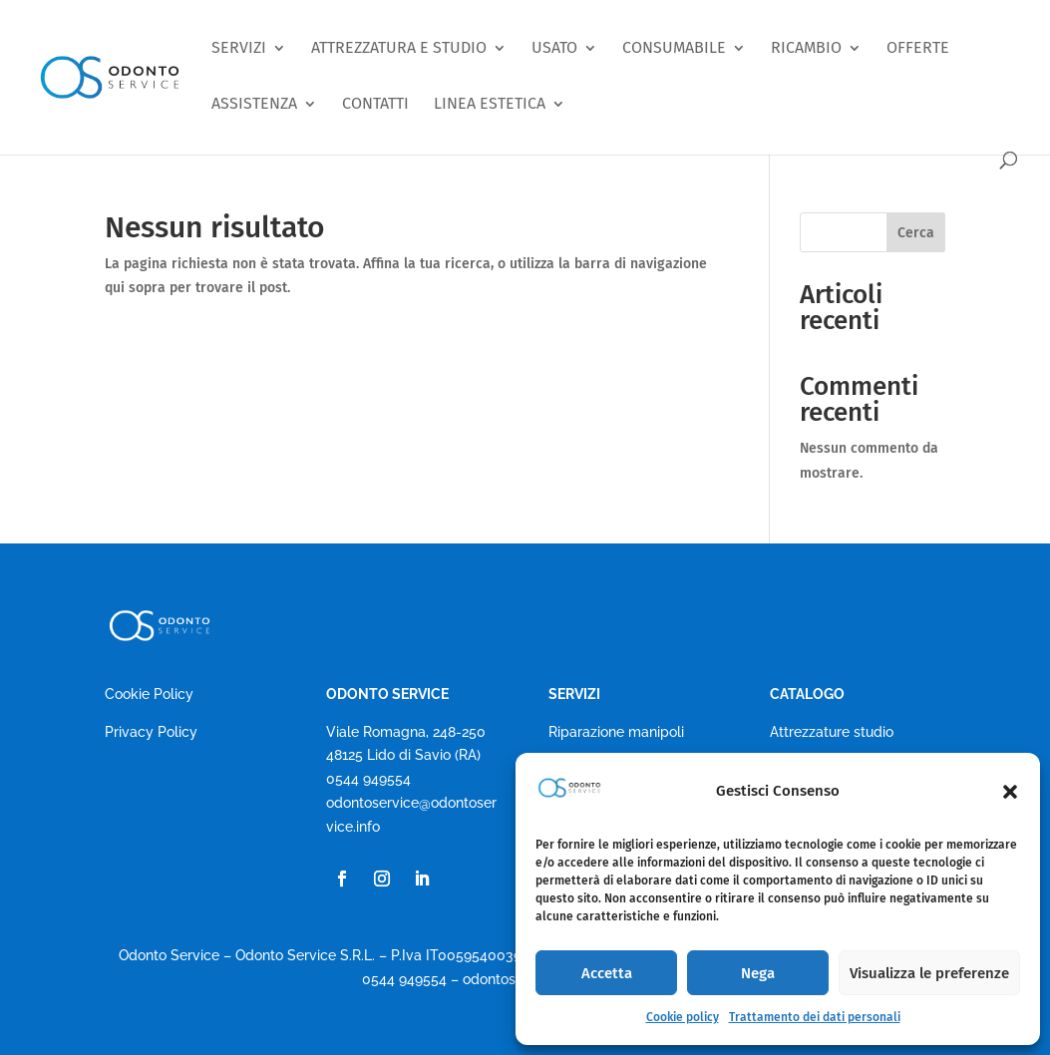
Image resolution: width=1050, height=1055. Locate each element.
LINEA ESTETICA (489, 104)
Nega (758, 973)
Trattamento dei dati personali (814, 1017)
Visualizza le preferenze (929, 973)
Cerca (915, 232)
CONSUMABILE (674, 48)
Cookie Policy (149, 694)
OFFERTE (917, 48)
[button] (1010, 792)
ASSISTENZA (254, 104)
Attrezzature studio (831, 732)
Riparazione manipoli (616, 732)
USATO (554, 48)
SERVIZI (238, 48)
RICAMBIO (806, 48)
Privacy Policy (151, 732)
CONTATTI (375, 104)
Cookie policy (682, 1017)
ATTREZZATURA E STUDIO (399, 48)
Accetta (606, 973)
